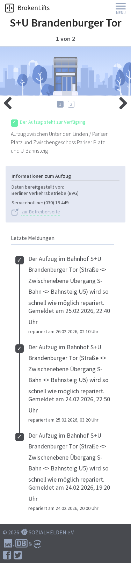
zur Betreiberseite (40, 212)
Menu (121, 13)
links (121, 101)
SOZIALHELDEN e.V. (51, 532)
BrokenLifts (27, 7)
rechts (10, 101)
